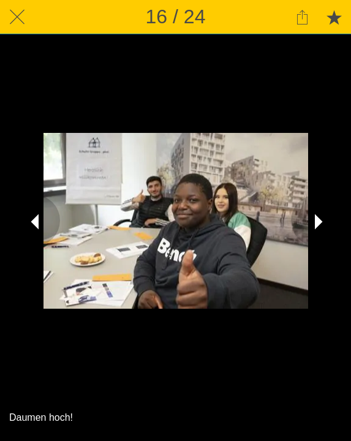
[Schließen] (17, 17)
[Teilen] (302, 17)
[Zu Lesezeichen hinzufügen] (334, 17)
